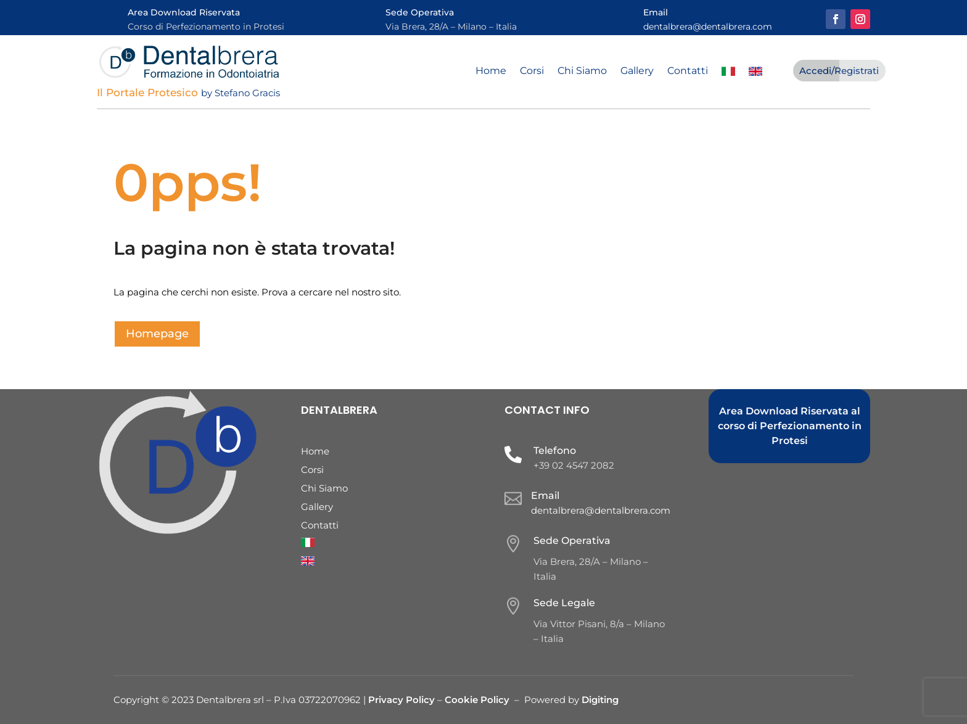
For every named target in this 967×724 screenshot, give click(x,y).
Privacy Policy (402, 699)
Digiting (600, 699)
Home (490, 71)
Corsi (532, 71)
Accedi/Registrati (839, 70)
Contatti (687, 71)
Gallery (637, 71)
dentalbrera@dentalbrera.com (707, 26)
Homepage (157, 333)
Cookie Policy (477, 699)
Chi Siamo (582, 71)
